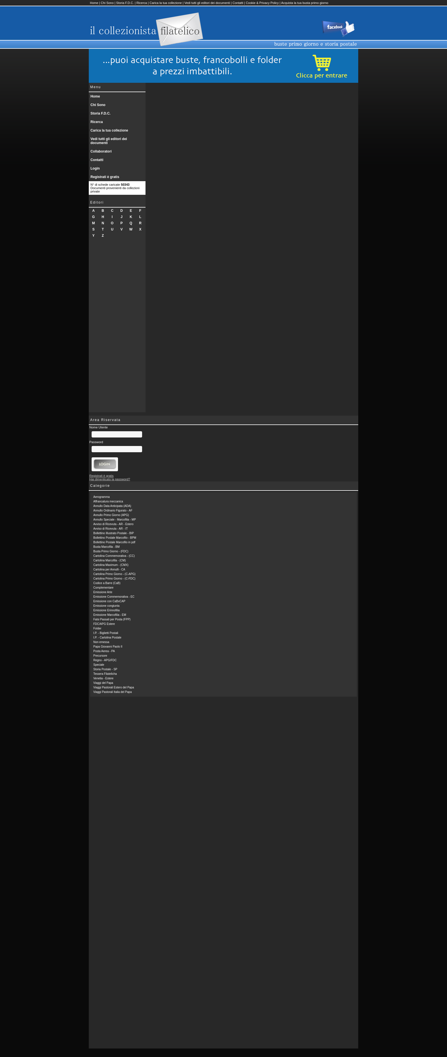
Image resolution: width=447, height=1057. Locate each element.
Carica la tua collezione (165, 3)
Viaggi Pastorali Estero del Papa (113, 687)
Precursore (100, 655)
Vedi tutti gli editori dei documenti (207, 3)
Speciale (98, 664)
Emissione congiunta (106, 605)
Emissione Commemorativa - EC (113, 596)
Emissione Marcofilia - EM (109, 614)
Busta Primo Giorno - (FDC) (110, 551)
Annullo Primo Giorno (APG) (111, 515)
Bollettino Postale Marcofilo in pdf (114, 542)
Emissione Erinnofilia (106, 610)
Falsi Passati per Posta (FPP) (111, 619)
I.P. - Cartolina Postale (107, 637)
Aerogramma (101, 496)
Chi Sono (107, 3)
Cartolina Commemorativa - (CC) (114, 555)
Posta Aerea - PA (104, 651)
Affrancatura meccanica (108, 501)
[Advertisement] (117, 327)
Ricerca (141, 3)
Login (95, 168)
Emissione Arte (102, 592)
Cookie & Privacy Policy (262, 3)
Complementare (103, 587)
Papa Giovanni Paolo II (107, 646)
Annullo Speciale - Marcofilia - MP (114, 519)
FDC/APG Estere (104, 623)
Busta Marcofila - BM (106, 546)
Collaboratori (101, 151)
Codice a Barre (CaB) (107, 583)
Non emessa (101, 642)
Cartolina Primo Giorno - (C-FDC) (114, 578)
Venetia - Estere (103, 678)
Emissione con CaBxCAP (109, 601)
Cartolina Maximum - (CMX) (110, 564)
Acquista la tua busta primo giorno (304, 3)
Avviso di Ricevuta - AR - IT (110, 528)
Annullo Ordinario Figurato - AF (112, 510)
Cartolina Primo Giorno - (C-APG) (114, 574)
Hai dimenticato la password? (109, 479)
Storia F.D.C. (125, 3)
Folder (97, 628)
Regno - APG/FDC (105, 660)
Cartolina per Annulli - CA (109, 569)
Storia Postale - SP (105, 669)
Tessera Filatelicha (105, 673)
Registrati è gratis (104, 177)
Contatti (238, 3)
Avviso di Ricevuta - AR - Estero (113, 524)
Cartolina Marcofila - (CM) (109, 560)
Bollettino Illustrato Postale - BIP (113, 533)
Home (94, 3)
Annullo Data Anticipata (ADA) (112, 506)
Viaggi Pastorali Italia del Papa (112, 692)
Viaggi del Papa (103, 682)
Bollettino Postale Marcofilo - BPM (114, 537)
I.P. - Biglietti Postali (105, 633)
